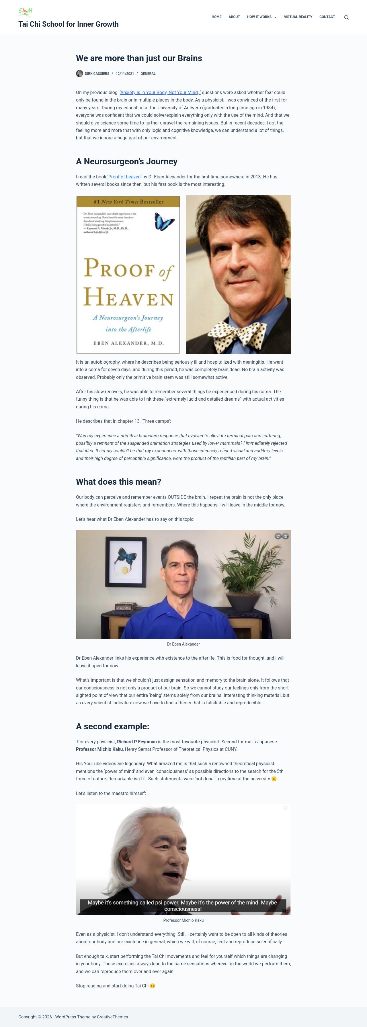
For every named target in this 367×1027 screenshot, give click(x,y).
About (234, 17)
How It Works (263, 17)
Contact (327, 17)
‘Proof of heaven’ (124, 177)
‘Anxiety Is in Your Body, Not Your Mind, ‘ (160, 92)
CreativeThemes (112, 1017)
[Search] (346, 17)
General (147, 74)
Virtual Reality (298, 17)
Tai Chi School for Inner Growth (68, 24)
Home (217, 17)
